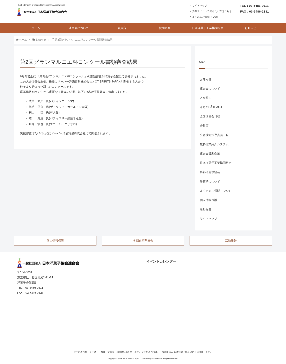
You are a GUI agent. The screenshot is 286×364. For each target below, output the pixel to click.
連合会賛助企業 (210, 153)
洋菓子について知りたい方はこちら (212, 11)
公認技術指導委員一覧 (214, 135)
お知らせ (205, 79)
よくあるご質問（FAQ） (205, 16)
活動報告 (205, 209)
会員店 (204, 125)
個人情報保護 (208, 200)
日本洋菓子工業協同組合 (216, 162)
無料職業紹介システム (214, 144)
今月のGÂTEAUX (211, 107)
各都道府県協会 (210, 172)
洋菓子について (210, 181)
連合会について (210, 88)
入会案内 (205, 97)
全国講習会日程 (210, 116)
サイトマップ (199, 5)
